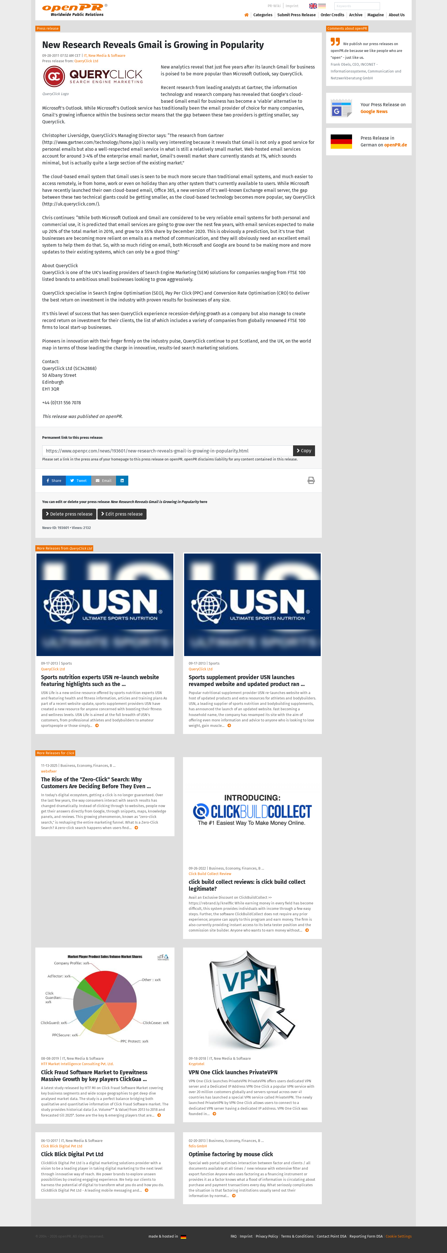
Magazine (375, 15)
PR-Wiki (274, 6)
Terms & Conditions (297, 1236)
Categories (263, 15)
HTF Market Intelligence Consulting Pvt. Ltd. (77, 1064)
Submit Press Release (296, 15)
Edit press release (122, 514)
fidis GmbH (198, 1146)
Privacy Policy (267, 1236)
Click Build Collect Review (210, 874)
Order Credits (332, 15)
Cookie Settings (399, 1236)
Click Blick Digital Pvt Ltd (61, 1146)
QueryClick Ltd (86, 61)
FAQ (234, 1236)
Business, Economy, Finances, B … (87, 765)
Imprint (292, 6)
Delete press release (69, 514)
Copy (304, 450)
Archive (356, 15)
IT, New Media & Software (104, 55)
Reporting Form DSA (366, 1236)
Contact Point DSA (331, 1236)
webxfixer (49, 771)
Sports (66, 663)
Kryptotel (196, 1064)
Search (392, 6)
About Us (397, 15)
